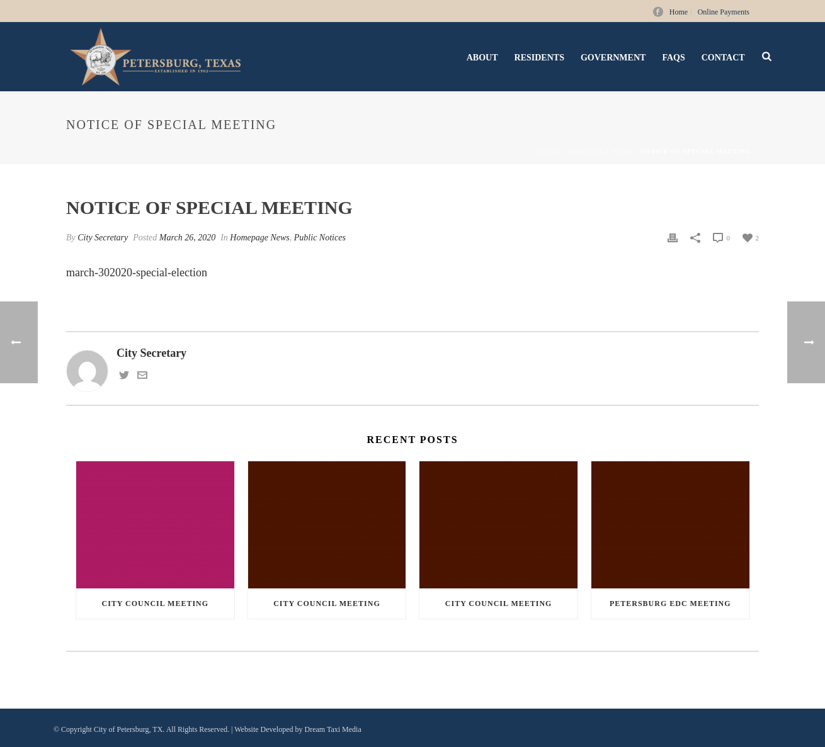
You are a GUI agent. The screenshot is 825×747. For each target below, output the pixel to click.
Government (613, 57)
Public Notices (320, 237)
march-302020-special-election (136, 272)
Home (550, 151)
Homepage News (601, 151)
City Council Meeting (155, 603)
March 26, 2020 (187, 237)
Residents (539, 57)
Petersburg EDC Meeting (670, 603)
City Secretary (102, 237)
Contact (723, 57)
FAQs (673, 57)
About (482, 57)
